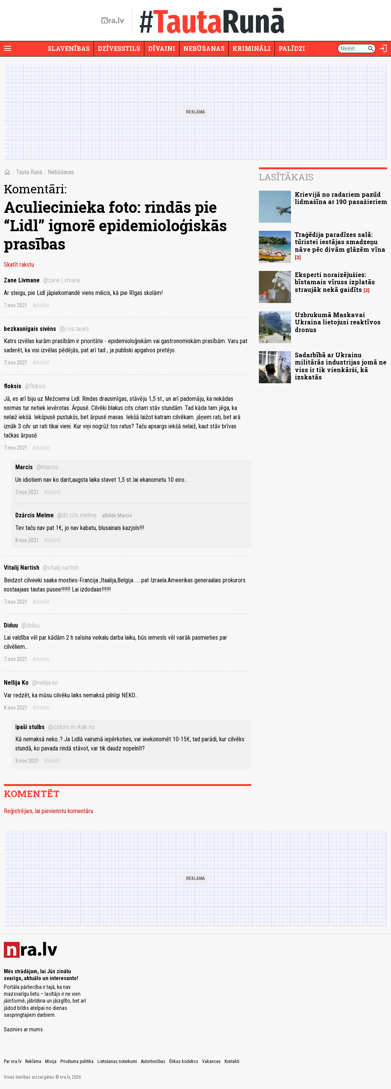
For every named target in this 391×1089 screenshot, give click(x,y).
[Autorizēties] (383, 48)
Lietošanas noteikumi (117, 1061)
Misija (51, 1061)
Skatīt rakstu (19, 264)
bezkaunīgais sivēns (46, 328)
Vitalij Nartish (41, 567)
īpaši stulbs (55, 727)
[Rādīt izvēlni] (7, 48)
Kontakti (232, 1061)
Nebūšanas (204, 48)
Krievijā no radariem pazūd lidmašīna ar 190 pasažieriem (341, 198)
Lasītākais (286, 177)
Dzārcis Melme (56, 515)
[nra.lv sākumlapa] (112, 20)
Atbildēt (40, 305)
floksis (25, 386)
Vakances (211, 1061)
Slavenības (69, 48)
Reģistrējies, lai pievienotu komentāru (48, 811)
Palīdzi (292, 48)
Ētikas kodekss (183, 1061)
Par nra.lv (12, 1061)
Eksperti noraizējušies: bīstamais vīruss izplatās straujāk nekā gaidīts (335, 282)
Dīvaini (161, 48)
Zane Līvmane (42, 280)
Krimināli (252, 48)
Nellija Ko (31, 682)
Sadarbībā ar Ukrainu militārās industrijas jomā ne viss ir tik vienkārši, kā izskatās (340, 366)
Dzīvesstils (119, 48)
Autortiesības (153, 1061)
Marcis (36, 467)
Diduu (22, 625)
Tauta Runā (29, 172)
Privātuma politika (77, 1061)
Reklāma (33, 1061)
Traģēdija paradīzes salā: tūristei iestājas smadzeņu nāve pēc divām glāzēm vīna (340, 241)
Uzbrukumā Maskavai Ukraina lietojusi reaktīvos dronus (338, 322)
